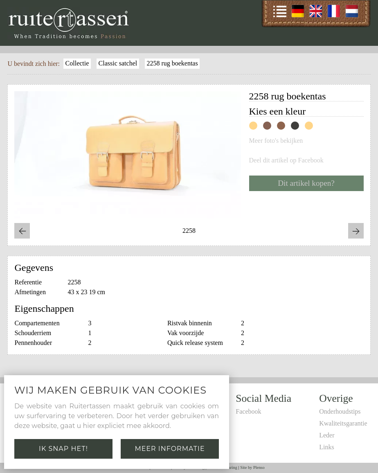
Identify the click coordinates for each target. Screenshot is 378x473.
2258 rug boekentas (172, 63)
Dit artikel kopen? (306, 183)
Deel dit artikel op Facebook (286, 160)
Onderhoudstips (339, 411)
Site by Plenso (252, 467)
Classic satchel (118, 63)
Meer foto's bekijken (276, 140)
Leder (326, 435)
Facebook (248, 411)
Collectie (77, 63)
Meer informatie (170, 449)
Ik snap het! (63, 449)
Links (326, 447)
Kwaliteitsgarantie (343, 423)
